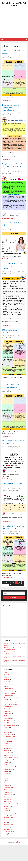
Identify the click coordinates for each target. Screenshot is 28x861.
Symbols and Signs (9, 813)
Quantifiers (7, 785)
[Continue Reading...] (7, 100)
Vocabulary (7, 829)
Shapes (6, 797)
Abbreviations (8, 672)
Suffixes (6, 810)
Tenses (6, 820)
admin (4, 56)
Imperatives (7, 748)
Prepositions (7, 776)
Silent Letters (8, 801)
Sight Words (7, 799)
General (6, 727)
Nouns (6, 764)
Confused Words (9, 709)
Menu (2, 39)
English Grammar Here (14, 4)
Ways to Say (7, 831)
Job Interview (8, 755)
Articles (6, 686)
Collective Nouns (9, 693)
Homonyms (7, 741)
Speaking (6, 806)
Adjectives (7, 677)
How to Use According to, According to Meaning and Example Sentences (11, 107)
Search (14, 597)
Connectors (7, 713)
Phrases (6, 771)
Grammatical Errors (9, 736)
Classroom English (9, 691)
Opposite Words (8, 767)
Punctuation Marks (9, 783)
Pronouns (6, 778)
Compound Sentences (10, 704)
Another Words (8, 684)
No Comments (7, 57)
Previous (5, 582)
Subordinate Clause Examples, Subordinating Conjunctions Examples (12, 265)
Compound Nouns (9, 702)
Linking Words (8, 760)
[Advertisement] (14, 23)
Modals (6, 762)
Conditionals (7, 706)
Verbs (5, 827)
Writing (6, 834)
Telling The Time (9, 817)
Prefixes (6, 773)
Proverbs (6, 780)
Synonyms (7, 815)
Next (21, 585)
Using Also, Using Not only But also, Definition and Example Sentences (12, 166)
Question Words (8, 787)
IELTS (5, 746)
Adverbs (6, 679)
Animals (6, 681)
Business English (8, 688)
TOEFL (6, 822)
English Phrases (8, 723)
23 (17, 585)
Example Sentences (9, 725)
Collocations (7, 695)
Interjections (7, 753)
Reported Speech (9, 794)
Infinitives (6, 750)
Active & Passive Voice (10, 675)
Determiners (7, 718)
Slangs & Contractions (10, 804)
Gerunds (6, 730)
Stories (6, 808)
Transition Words (8, 824)
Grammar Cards (8, 734)
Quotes (6, 790)
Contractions (7, 716)
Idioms (6, 743)
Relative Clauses (8, 792)
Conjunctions (7, 711)
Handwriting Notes (9, 739)
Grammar (21, 56)
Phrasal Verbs (8, 769)
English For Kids (8, 720)
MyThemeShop (16, 842)
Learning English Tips (10, 757)
